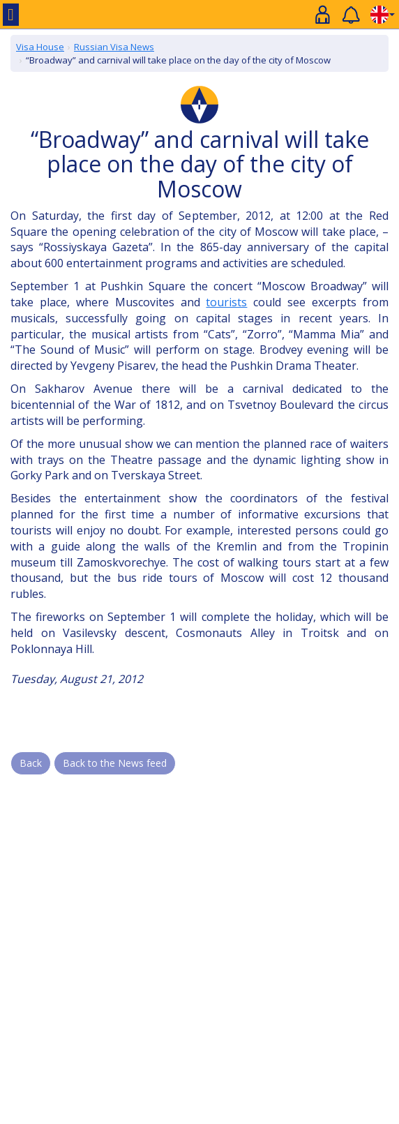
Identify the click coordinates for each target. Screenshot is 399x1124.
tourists (226, 302)
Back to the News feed (115, 763)
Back (31, 763)
